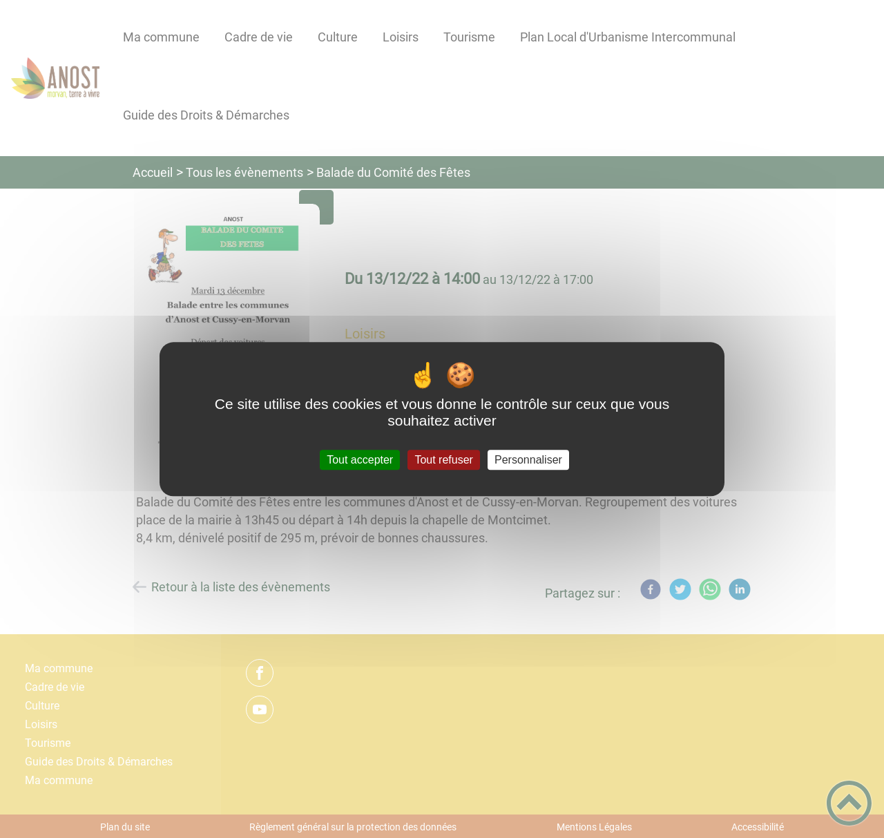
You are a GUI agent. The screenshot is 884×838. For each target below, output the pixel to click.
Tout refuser (443, 460)
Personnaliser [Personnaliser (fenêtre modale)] (528, 460)
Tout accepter (360, 460)
